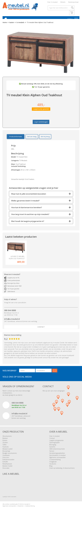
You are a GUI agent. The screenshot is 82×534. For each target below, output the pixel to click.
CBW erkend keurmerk (57, 454)
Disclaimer (21, 511)
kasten (10, 24)
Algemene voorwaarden (57, 463)
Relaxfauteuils (7, 469)
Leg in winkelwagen (41, 123)
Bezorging (52, 450)
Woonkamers (7, 441)
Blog (50, 471)
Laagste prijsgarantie (56, 446)
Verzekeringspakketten (57, 458)
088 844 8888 (10, 315)
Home (5, 24)
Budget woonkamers (10, 458)
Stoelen (5, 448)
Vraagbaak (53, 467)
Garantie (52, 452)
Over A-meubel (52, 3)
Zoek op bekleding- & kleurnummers (62, 473)
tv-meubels (19, 24)
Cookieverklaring (55, 465)
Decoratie (6, 473)
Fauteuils (6, 452)
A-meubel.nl (26, 509)
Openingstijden (54, 448)
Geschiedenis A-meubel (57, 461)
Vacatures (52, 469)
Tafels (5, 450)
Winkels (62, 3)
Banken (5, 444)
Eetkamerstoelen (8, 465)
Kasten (5, 446)
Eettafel (5, 467)
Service (51, 456)
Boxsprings (6, 456)
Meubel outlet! (7, 454)
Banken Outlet (7, 471)
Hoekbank (6, 461)
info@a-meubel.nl (12, 324)
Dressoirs (6, 463)
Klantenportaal (73, 3)
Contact (41, 332)
